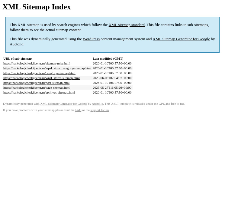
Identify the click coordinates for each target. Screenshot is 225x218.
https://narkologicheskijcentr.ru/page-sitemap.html (36, 87)
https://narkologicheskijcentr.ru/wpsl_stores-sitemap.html (41, 78)
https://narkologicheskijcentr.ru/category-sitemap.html (39, 73)
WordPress (91, 39)
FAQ (78, 110)
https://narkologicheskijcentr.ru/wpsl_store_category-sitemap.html (47, 68)
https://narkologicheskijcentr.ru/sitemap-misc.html (36, 63)
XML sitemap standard (127, 24)
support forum (100, 110)
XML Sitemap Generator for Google (181, 39)
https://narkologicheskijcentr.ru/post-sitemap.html (36, 82)
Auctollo (17, 44)
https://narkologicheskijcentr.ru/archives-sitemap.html (39, 92)
